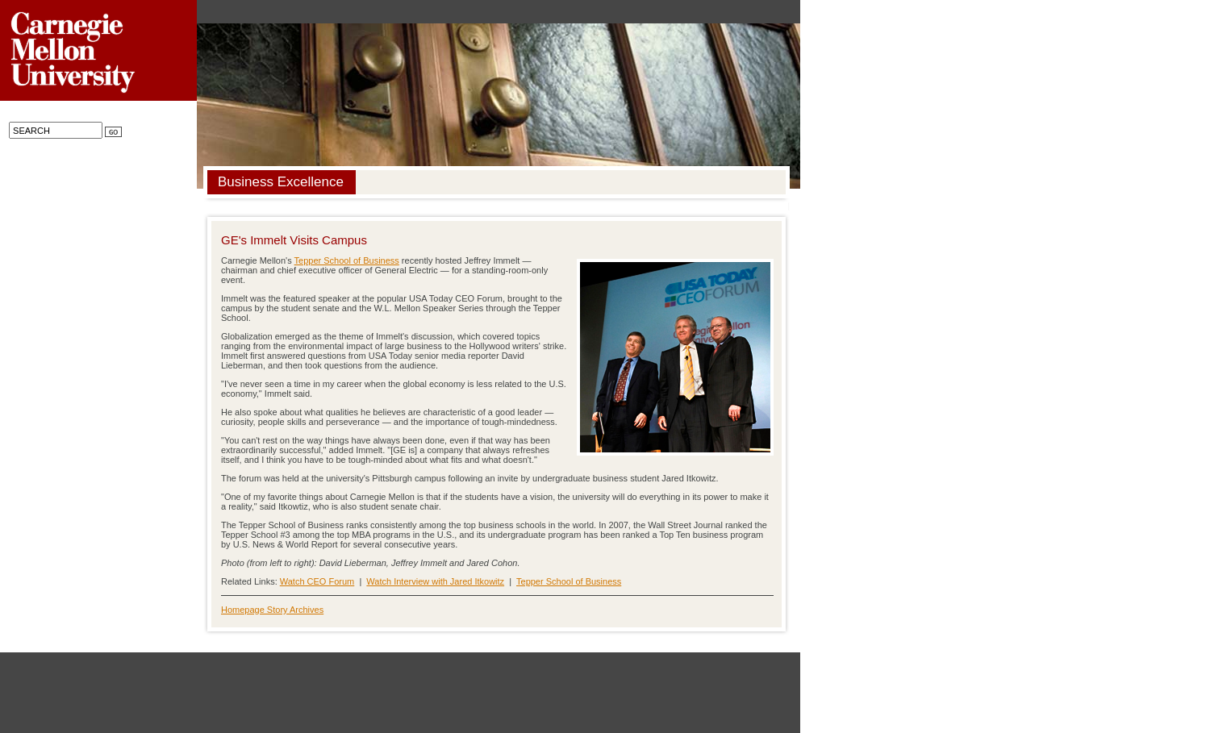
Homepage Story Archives (272, 609)
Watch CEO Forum (317, 581)
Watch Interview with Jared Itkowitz (435, 581)
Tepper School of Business (346, 260)
